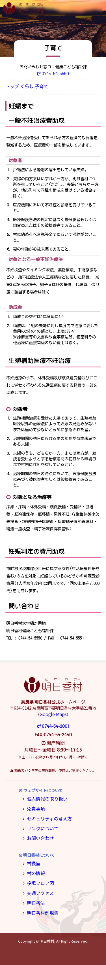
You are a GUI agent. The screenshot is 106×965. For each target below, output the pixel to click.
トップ (14, 87)
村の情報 (34, 868)
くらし (32, 87)
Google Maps (53, 714)
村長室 (32, 859)
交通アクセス (38, 887)
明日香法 (34, 896)
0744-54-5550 (53, 73)
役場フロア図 (38, 878)
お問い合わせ (38, 834)
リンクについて (40, 825)
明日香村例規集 (40, 906)
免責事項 (34, 807)
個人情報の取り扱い (44, 798)
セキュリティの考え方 (46, 816)
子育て (50, 87)
